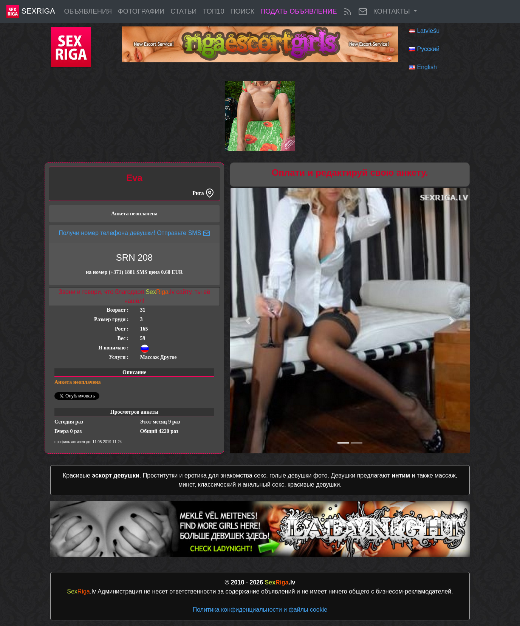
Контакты (392, 11)
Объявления (87, 11)
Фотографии (141, 11)
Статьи (183, 11)
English (426, 67)
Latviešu (428, 31)
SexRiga (30, 11)
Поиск (242, 11)
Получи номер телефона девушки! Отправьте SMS (134, 233)
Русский (428, 49)
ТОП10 (213, 11)
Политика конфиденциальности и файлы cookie (260, 609)
